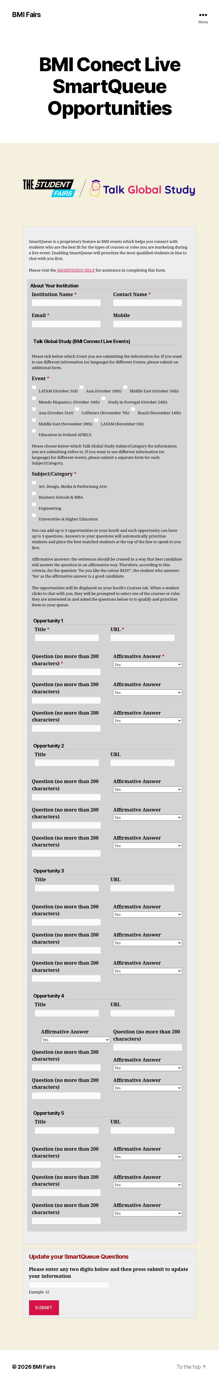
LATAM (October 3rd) (58, 391)
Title (42, 630)
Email (40, 316)
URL (117, 630)
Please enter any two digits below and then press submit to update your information (108, 1273)
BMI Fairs (27, 15)
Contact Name (131, 295)
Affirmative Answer (139, 657)
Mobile (121, 316)
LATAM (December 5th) (122, 424)
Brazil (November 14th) (159, 413)
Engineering (50, 508)
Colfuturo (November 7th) (105, 413)
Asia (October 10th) (103, 391)
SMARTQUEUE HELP (76, 270)
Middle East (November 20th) (65, 424)
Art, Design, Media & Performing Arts (73, 487)
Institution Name (54, 295)
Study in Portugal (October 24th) (137, 402)
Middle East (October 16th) (154, 391)
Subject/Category (54, 474)
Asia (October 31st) (56, 413)
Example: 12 (39, 1292)
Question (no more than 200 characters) (65, 660)
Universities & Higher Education (68, 519)
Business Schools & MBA (61, 497)
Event (40, 379)
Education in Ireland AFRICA (65, 435)
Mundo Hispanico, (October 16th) (69, 402)
